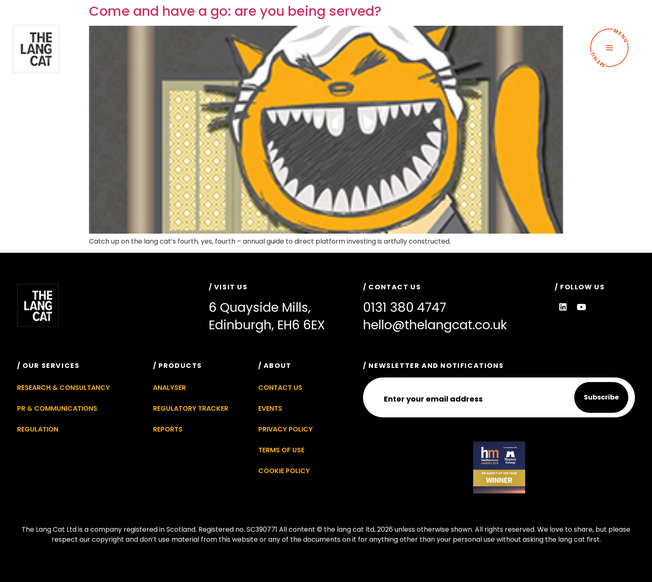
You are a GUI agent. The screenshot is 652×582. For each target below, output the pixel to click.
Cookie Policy (284, 471)
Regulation (37, 429)
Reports (168, 429)
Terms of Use (281, 450)
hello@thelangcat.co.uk (435, 325)
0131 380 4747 (404, 307)
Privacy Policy (285, 429)
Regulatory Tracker (190, 408)
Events (270, 408)
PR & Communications (57, 408)
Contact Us (280, 387)
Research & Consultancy (63, 387)
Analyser (169, 387)
